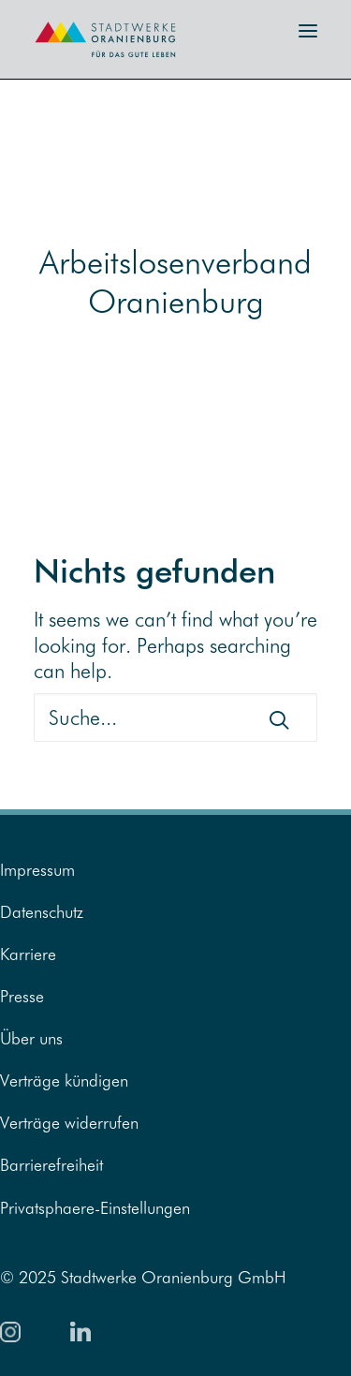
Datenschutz (41, 912)
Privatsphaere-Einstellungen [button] (95, 1208)
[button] (308, 31)
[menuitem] (175, 870)
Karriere (28, 954)
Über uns (31, 1038)
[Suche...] (175, 717)
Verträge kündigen (64, 1080)
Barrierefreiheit (51, 1165)
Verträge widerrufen (69, 1122)
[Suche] (175, 717)
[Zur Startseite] (93, 63)
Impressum (37, 869)
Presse (22, 996)
